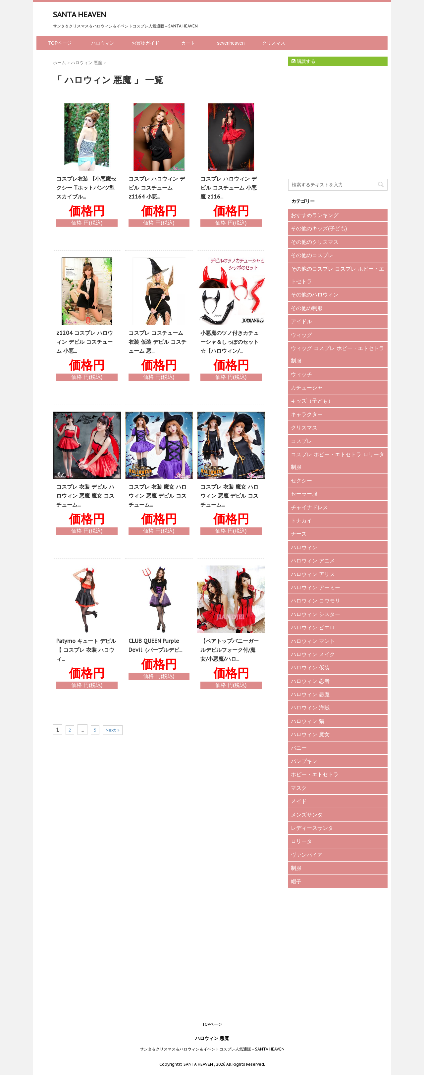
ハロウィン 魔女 (310, 734)
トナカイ (301, 520)
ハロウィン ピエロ (313, 627)
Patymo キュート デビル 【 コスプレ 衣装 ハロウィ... (86, 650)
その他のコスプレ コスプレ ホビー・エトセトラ (337, 275)
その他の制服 (307, 308)
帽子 (296, 881)
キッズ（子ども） (312, 400)
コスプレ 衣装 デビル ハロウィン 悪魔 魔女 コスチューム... (85, 495)
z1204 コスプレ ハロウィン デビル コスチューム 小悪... (84, 342)
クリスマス (273, 43)
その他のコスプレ (312, 255)
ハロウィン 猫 (307, 721)
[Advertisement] (338, 128)
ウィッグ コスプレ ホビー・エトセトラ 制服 (337, 354)
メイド (299, 801)
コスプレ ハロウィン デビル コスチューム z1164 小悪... (157, 187)
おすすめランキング (315, 215)
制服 (296, 868)
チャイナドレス (309, 507)
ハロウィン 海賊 (310, 707)
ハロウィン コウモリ (315, 600)
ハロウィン (102, 43)
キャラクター (307, 414)
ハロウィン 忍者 (310, 681)
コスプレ (301, 441)
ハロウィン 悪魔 (310, 694)
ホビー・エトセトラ (315, 774)
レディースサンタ (312, 828)
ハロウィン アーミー (315, 587)
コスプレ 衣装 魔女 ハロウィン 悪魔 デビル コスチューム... (157, 495)
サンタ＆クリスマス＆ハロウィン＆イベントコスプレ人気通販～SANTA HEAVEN (212, 1049)
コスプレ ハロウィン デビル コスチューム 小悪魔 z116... (228, 187)
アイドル (301, 321)
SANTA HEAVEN (79, 14)
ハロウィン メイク (313, 654)
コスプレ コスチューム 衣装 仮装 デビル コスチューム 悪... (157, 342)
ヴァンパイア (307, 854)
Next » (113, 730)
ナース (299, 533)
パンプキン (304, 761)
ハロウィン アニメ (313, 560)
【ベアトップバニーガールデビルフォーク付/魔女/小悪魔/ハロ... (229, 650)
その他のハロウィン (315, 294)
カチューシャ (307, 387)
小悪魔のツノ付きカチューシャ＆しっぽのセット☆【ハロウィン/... (229, 342)
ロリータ (301, 841)
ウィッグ (301, 335)
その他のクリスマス (315, 242)
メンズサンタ (307, 814)
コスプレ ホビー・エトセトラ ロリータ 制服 (337, 460)
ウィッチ (301, 374)
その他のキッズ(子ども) (319, 228)
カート (188, 43)
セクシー (301, 480)
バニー (299, 747)
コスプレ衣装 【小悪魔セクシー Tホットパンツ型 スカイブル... (86, 187)
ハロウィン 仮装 (310, 667)
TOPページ (60, 43)
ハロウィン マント (313, 641)
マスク (299, 787)
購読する (303, 61)
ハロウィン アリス (313, 574)
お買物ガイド (145, 43)
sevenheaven (230, 43)
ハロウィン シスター (315, 614)
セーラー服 (304, 493)
